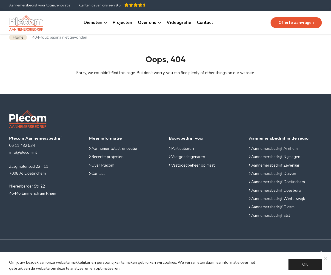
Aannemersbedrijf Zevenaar (274, 165)
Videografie (179, 23)
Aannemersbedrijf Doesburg (275, 190)
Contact (205, 23)
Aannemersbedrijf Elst (269, 215)
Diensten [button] (93, 23)
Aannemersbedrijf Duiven (272, 173)
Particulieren (181, 148)
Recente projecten (106, 156)
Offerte (296, 22)
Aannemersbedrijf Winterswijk (277, 198)
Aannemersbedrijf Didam (271, 207)
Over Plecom (101, 165)
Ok (305, 264)
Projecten (122, 23)
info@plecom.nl (23, 152)
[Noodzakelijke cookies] (325, 258)
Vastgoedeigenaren (187, 156)
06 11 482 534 (250, 23)
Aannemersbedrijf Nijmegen (274, 156)
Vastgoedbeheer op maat (192, 165)
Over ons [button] (147, 23)
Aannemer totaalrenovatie (113, 148)
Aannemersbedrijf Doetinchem (277, 182)
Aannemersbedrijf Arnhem (273, 148)
